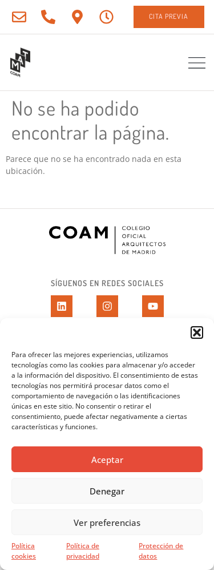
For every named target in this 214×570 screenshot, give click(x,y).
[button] (197, 332)
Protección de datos (161, 551)
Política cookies (23, 551)
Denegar (107, 491)
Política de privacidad (82, 551)
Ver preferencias (107, 522)
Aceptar (107, 459)
